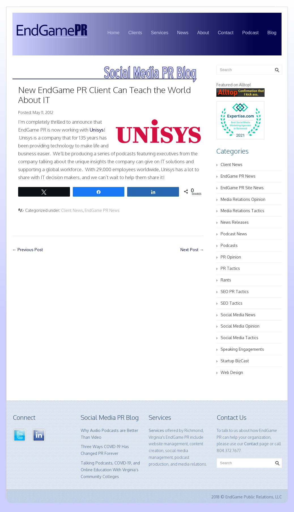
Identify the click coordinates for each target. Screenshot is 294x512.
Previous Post (27, 249)
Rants (226, 279)
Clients (135, 32)
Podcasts (229, 245)
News (182, 32)
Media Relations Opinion (243, 199)
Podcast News (234, 233)
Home (113, 32)
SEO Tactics (231, 303)
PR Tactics (230, 268)
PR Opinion (231, 257)
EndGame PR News (102, 210)
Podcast (250, 32)
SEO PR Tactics (235, 291)
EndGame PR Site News (242, 187)
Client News (72, 210)
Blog (271, 32)
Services (159, 32)
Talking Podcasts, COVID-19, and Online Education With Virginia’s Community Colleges (110, 470)
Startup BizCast (235, 360)
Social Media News (238, 314)
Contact (225, 32)
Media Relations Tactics (242, 210)
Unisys (97, 130)
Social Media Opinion (240, 326)
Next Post (192, 249)
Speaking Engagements (242, 349)
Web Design (232, 372)
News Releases (235, 222)
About (203, 32)
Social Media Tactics (239, 337)
